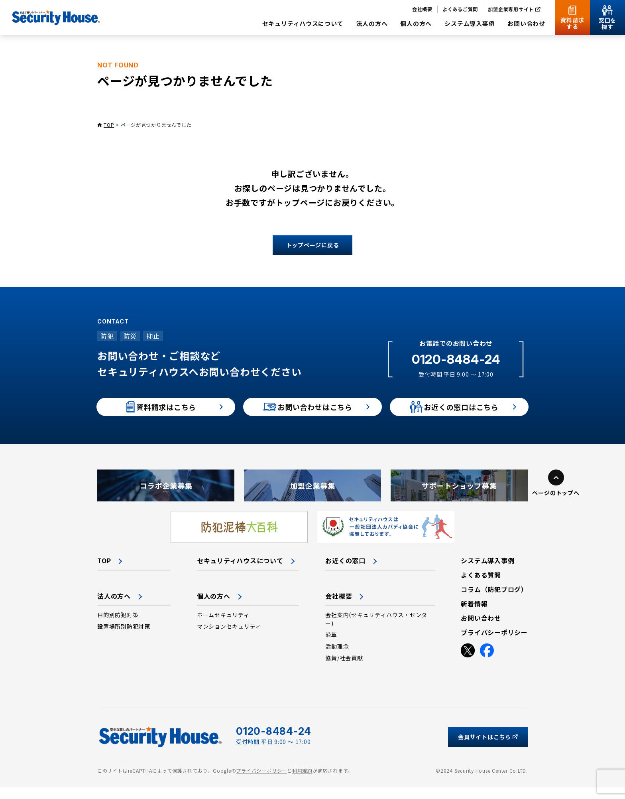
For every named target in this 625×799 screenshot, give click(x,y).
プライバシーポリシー (261, 782)
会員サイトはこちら (488, 748)
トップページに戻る (312, 245)
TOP (109, 124)
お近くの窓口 (345, 572)
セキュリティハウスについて (240, 572)
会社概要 (338, 607)
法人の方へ (114, 607)
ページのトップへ (555, 504)
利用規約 (302, 782)
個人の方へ (213, 607)
